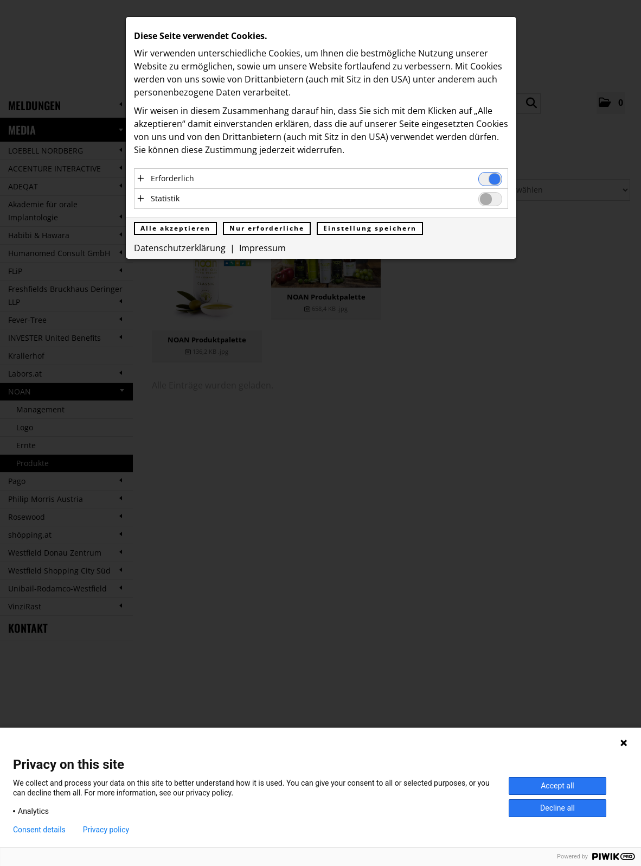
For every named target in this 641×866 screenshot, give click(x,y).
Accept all (557, 785)
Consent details (39, 829)
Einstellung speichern (369, 228)
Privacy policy (106, 829)
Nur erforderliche (266, 228)
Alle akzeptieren (175, 228)
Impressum (262, 248)
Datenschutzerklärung (180, 248)
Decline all (557, 808)
